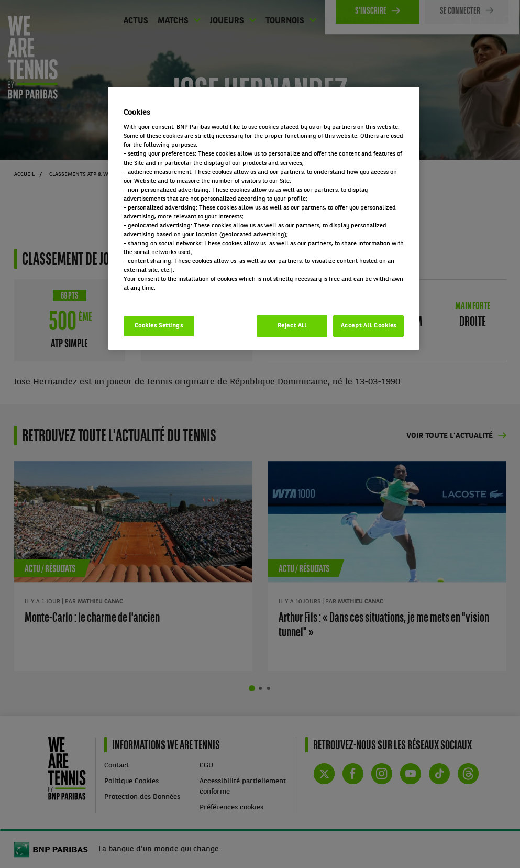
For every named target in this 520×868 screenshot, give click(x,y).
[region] (264, 218)
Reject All (292, 326)
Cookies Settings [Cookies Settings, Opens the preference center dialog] (159, 326)
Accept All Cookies (368, 326)
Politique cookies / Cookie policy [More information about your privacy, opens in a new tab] (169, 297)
